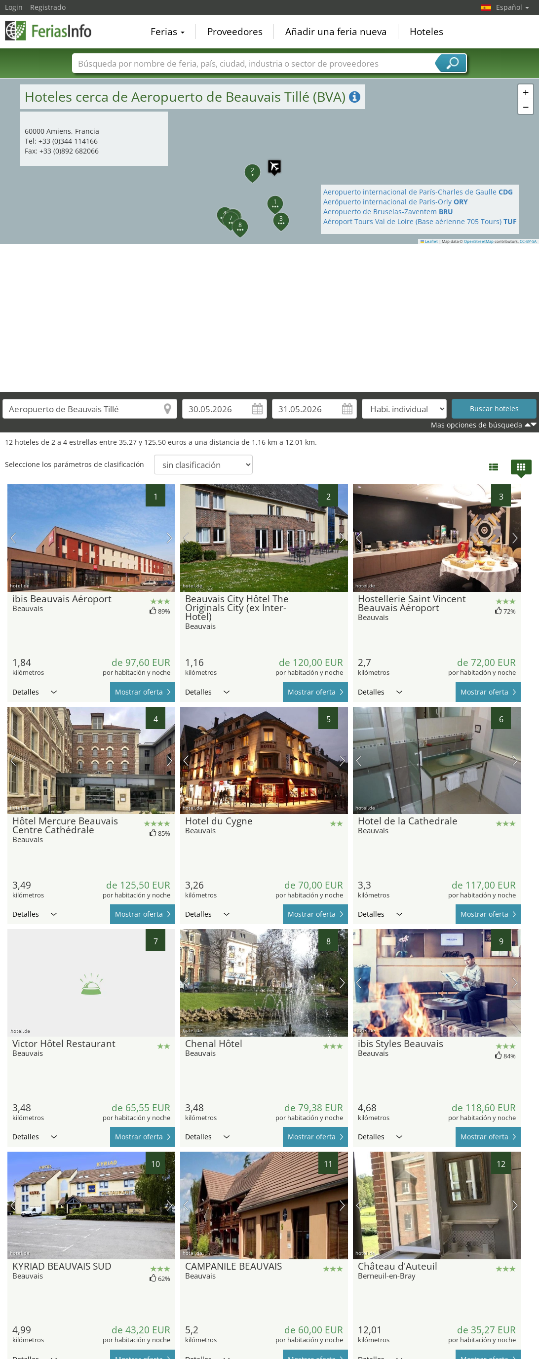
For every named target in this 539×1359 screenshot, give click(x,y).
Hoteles (426, 31)
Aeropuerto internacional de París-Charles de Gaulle (418, 191)
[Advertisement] (270, 318)
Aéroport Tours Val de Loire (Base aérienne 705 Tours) (420, 221)
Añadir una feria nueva (336, 31)
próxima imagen (169, 538)
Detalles (34, 692)
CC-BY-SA (528, 241)
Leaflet (429, 241)
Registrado (48, 7)
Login (14, 7)
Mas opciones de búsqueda (476, 424)
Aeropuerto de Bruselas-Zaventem (388, 211)
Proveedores (235, 31)
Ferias (168, 31)
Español (512, 7)
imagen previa (13, 538)
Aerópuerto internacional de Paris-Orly (395, 201)
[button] (269, 198)
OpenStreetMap (479, 241)
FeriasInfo (54, 30)
